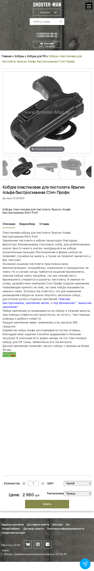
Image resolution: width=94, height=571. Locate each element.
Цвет (50, 483)
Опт (68, 524)
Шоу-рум (57, 524)
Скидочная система (13, 532)
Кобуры (19, 56)
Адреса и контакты (13, 524)
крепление (33, 303)
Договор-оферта (33, 528)
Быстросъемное (13, 303)
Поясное (64, 299)
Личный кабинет (11, 528)
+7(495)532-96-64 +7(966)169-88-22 (46, 35)
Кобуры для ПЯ (36, 56)
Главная (7, 56)
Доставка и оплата (38, 524)
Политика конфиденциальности (65, 528)
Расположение (53, 493)
